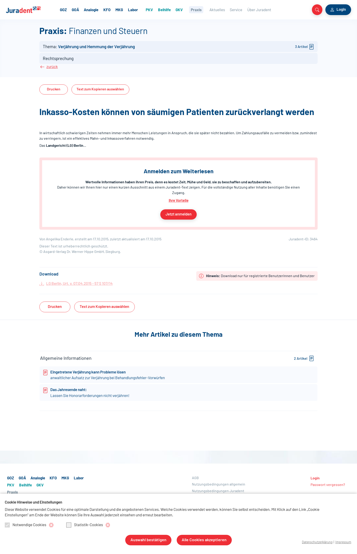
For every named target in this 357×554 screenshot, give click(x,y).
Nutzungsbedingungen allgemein (218, 488)
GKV (191, 9)
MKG (131, 9)
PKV (161, 9)
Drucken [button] (53, 91)
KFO (119, 9)
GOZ (75, 9)
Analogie (103, 9)
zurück (51, 69)
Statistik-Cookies (84, 525)
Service (248, 9)
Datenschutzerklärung (316, 542)
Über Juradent (271, 9)
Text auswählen (100, 91)
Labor (145, 9)
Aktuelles (229, 9)
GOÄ (88, 9)
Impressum (343, 542)
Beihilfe (176, 9)
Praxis (208, 9)
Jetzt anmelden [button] (178, 215)
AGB (195, 482)
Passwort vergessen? (328, 489)
